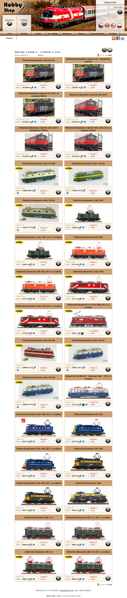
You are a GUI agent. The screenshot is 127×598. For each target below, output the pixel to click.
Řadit (40, 55)
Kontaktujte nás (66, 590)
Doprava (81, 33)
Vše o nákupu (52, 33)
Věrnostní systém (97, 33)
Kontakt (9, 38)
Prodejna (112, 33)
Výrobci (38, 33)
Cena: (115, 7)
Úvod (9, 33)
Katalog (24, 33)
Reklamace (67, 33)
